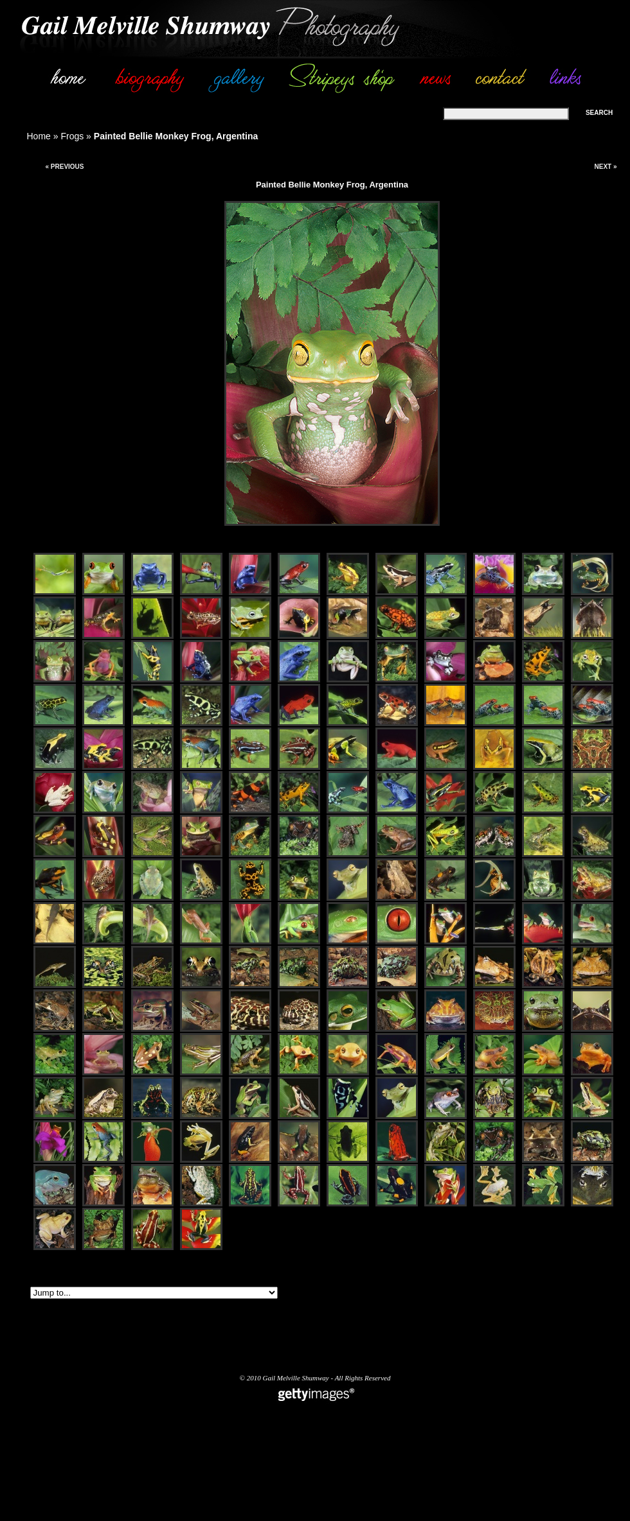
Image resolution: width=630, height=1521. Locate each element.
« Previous (64, 166)
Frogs (72, 136)
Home (39, 136)
